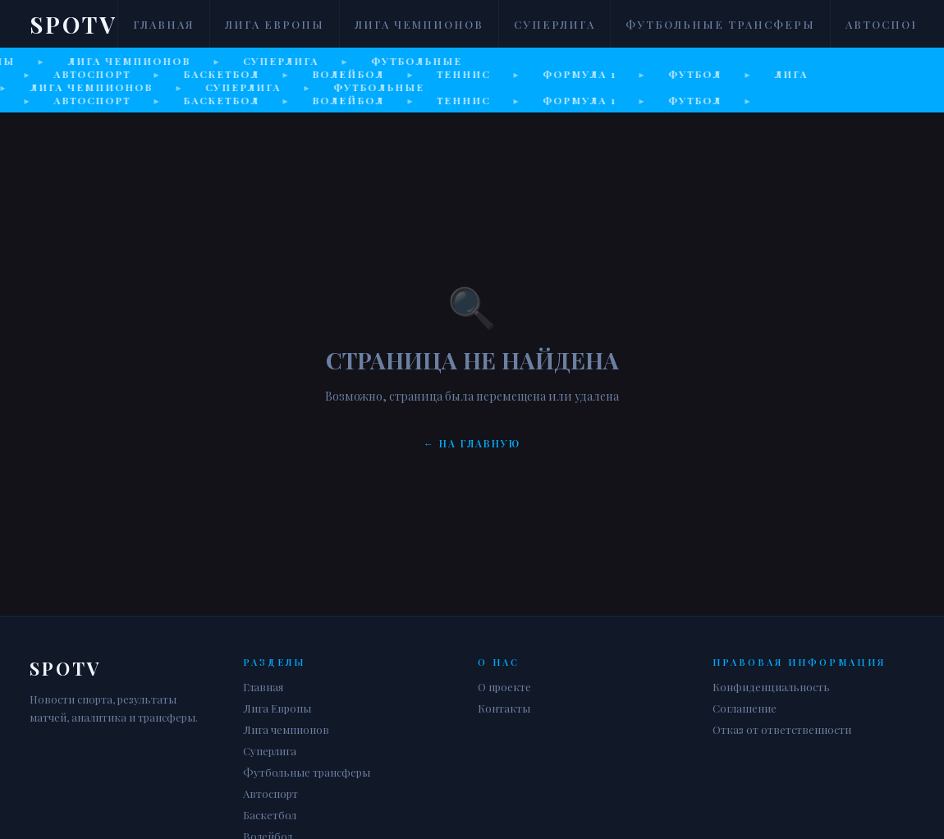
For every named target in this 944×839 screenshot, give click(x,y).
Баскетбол (269, 815)
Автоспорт (887, 24)
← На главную (472, 443)
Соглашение (745, 708)
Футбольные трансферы (720, 24)
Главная (164, 24)
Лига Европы (274, 24)
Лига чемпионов (419, 24)
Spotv (73, 24)
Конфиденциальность (771, 687)
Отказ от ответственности (782, 729)
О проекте (504, 687)
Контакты (504, 708)
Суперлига (554, 24)
